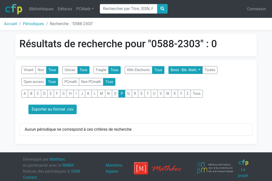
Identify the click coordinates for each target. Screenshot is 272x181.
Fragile (101, 70)
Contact (30, 177)
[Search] (128, 9)
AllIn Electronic (138, 70)
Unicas (70, 70)
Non (41, 70)
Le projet (243, 169)
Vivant (28, 70)
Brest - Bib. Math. (184, 70)
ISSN (75, 171)
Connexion (256, 9)
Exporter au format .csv (52, 109)
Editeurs (65, 9)
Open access (34, 82)
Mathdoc (57, 159)
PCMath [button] (83, 9)
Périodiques (33, 23)
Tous (52, 70)
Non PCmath (91, 82)
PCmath (70, 82)
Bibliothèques (41, 9)
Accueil (10, 23)
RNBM (68, 165)
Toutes (210, 70)
